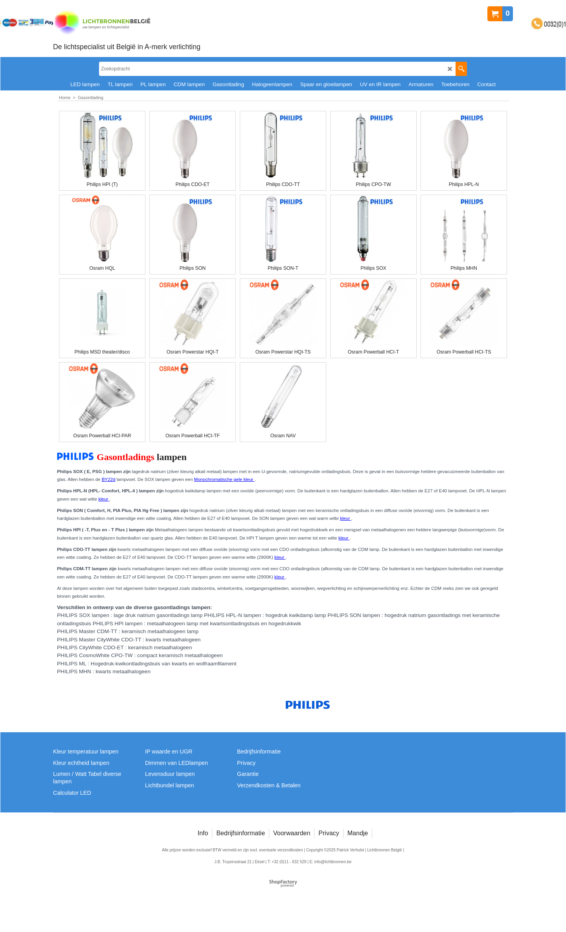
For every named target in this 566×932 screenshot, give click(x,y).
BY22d (109, 479)
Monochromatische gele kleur (224, 479)
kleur (103, 499)
